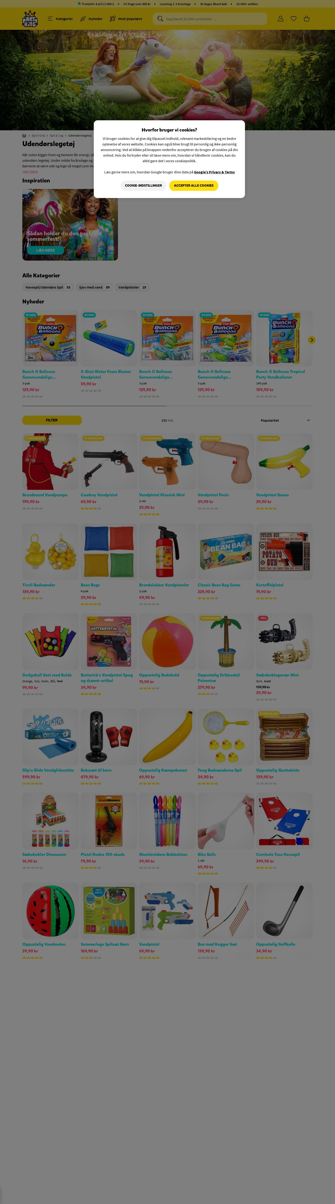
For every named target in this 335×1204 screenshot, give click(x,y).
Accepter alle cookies (194, 185)
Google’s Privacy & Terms (214, 172)
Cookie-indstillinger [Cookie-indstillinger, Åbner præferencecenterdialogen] (143, 185)
